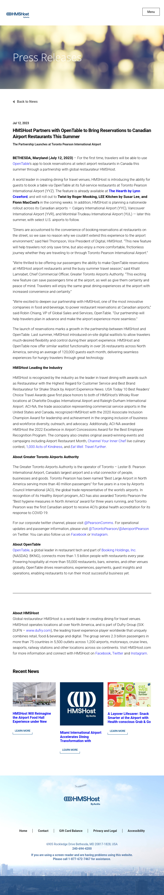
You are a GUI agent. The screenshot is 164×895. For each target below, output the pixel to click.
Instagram (99, 534)
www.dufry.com (38, 630)
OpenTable (21, 163)
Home (23, 830)
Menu (151, 12)
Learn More (22, 730)
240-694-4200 (82, 848)
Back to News (27, 102)
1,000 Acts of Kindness (44, 447)
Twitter (117, 653)
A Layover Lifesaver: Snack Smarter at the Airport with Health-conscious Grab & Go (129, 718)
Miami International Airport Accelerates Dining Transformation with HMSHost (80, 739)
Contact (43, 830)
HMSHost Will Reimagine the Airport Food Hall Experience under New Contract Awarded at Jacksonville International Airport (32, 724)
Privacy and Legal (105, 830)
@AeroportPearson (134, 529)
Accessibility (136, 830)
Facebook (78, 534)
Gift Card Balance (71, 830)
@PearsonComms (98, 523)
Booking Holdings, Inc (118, 550)
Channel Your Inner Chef (107, 441)
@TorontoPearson (103, 529)
